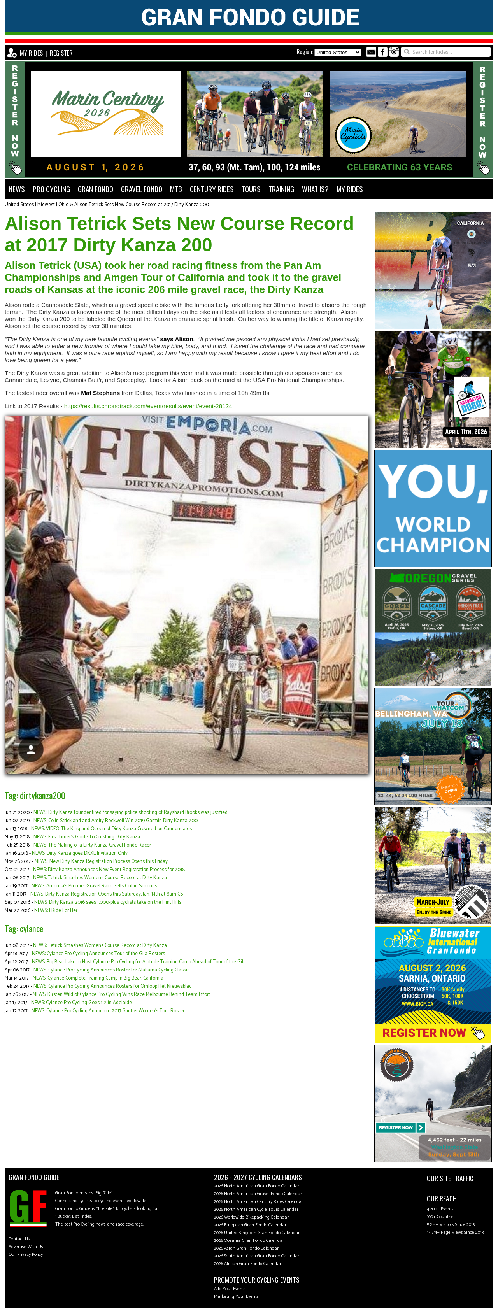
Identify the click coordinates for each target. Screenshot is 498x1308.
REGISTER (61, 53)
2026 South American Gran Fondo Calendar (256, 1256)
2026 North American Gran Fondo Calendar (256, 1186)
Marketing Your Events (236, 1296)
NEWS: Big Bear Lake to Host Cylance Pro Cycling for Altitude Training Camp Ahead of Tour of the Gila (139, 962)
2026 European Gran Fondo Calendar (250, 1225)
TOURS (251, 189)
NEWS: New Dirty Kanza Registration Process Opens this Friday (101, 861)
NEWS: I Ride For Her (55, 910)
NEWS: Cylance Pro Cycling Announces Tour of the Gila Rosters (98, 954)
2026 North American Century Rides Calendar (258, 1201)
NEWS (17, 189)
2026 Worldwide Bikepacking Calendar (251, 1217)
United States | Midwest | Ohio (36, 205)
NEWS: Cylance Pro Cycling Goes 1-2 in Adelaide (81, 1003)
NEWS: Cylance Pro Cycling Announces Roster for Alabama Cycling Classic (111, 970)
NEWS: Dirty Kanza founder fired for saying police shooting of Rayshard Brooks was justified (130, 812)
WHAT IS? (315, 189)
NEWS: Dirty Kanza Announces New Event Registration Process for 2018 (109, 870)
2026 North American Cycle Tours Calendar (256, 1209)
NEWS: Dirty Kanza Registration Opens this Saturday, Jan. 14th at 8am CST (108, 894)
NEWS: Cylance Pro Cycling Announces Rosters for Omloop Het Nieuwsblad (112, 986)
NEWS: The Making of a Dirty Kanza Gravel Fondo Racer (92, 845)
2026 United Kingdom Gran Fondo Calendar (257, 1232)
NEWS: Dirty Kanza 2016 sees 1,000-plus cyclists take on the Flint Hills (107, 902)
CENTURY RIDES (212, 189)
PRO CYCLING (51, 189)
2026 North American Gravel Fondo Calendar (258, 1194)
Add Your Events (230, 1288)
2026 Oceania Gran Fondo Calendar (249, 1240)
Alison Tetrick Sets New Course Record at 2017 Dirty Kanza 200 (141, 205)
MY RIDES (31, 53)
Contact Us (19, 1239)
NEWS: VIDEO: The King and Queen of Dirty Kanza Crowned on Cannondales (111, 829)
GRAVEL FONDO (141, 189)
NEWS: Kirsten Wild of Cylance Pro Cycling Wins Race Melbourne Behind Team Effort (121, 995)
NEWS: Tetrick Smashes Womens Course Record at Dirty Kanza (100, 878)
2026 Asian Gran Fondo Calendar (246, 1248)
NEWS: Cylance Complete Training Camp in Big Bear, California (98, 978)
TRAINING (281, 189)
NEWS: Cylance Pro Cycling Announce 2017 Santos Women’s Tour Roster (108, 1011)
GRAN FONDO (95, 189)
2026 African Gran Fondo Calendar (247, 1264)
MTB (176, 189)
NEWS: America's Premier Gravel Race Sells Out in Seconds (94, 886)
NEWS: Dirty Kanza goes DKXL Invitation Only (80, 853)
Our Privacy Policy (26, 1254)
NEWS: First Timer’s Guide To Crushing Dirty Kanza (86, 837)
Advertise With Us (26, 1246)
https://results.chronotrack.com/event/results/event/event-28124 (148, 406)
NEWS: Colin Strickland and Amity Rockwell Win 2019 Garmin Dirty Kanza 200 (115, 821)
